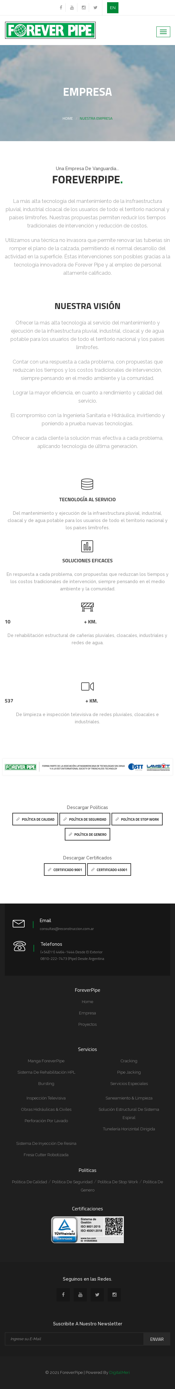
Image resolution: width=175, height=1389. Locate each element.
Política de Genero (87, 834)
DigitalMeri (119, 1372)
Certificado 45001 (109, 869)
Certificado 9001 (65, 869)
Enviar (157, 1339)
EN (113, 7)
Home (68, 118)
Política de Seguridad (84, 819)
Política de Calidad (35, 819)
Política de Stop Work (137, 819)
